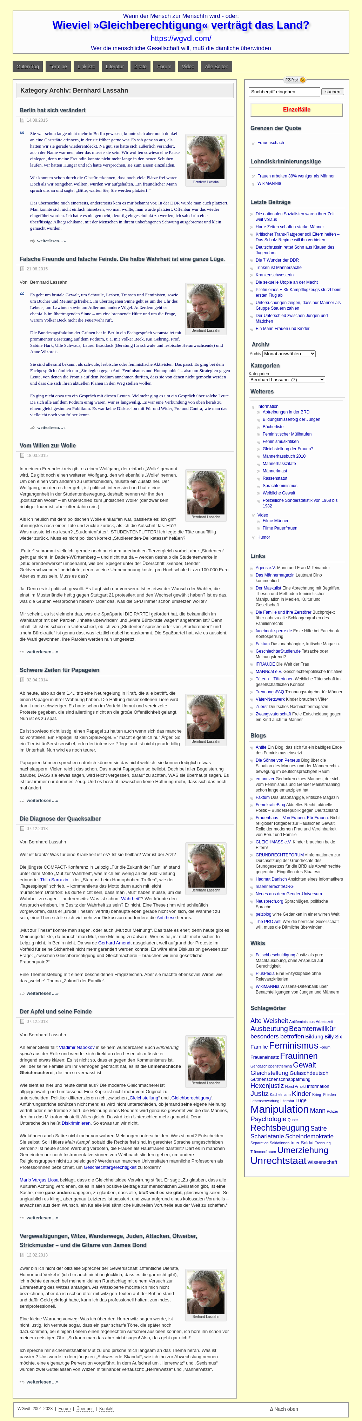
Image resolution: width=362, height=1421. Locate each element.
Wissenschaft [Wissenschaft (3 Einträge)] (322, 1162)
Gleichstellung (143, 1097)
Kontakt (106, 1408)
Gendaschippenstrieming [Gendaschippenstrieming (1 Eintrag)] (271, 1066)
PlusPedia (265, 973)
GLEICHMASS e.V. (273, 842)
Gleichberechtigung (191, 1097)
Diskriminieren (76, 1123)
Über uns (85, 1408)
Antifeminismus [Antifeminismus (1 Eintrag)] (302, 1021)
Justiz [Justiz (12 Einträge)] (259, 1093)
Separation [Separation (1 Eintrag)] (259, 1143)
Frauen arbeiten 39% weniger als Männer (296, 176)
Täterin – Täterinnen (275, 678)
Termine (58, 66)
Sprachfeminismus (280, 485)
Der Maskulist (268, 588)
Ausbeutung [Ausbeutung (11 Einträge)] (269, 1028)
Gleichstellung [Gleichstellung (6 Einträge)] (269, 1072)
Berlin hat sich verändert (53, 110)
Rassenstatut (275, 478)
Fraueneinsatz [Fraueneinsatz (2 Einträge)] (264, 1057)
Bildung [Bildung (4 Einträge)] (314, 1036)
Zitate (140, 66)
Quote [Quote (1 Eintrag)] (293, 1120)
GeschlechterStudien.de (278, 651)
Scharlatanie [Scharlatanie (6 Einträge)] (267, 1136)
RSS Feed (295, 79)
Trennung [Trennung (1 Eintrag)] (322, 1143)
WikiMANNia (269, 183)
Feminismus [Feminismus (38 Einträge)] (294, 1045)
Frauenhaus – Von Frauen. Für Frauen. (292, 817)
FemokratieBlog (270, 804)
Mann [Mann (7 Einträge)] (318, 1110)
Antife (261, 747)
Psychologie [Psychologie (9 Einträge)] (268, 1119)
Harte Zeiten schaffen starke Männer (290, 226)
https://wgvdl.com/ (181, 38)
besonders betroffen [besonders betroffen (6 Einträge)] (277, 1036)
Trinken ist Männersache (279, 267)
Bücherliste (273, 426)
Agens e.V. (266, 567)
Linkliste (86, 66)
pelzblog (264, 914)
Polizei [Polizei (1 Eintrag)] (332, 1111)
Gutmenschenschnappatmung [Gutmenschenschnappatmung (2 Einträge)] (280, 1079)
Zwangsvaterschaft (273, 714)
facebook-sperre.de (274, 630)
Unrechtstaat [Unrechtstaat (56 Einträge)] (278, 1160)
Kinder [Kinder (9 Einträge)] (301, 1093)
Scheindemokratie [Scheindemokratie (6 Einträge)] (309, 1136)
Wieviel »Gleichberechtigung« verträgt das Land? (181, 25)
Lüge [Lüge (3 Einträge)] (301, 1100)
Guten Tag (27, 66)
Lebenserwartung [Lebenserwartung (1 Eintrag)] (264, 1101)
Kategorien (259, 373)
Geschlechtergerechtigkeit (110, 1167)
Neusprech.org (269, 901)
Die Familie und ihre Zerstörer (283, 612)
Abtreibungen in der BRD (286, 412)
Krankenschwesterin (275, 274)
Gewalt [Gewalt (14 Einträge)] (304, 1065)
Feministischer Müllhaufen (287, 434)
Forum (164, 66)
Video (188, 66)
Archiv (255, 353)
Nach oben (286, 1409)
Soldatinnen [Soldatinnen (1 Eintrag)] (279, 1143)
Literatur (115, 66)
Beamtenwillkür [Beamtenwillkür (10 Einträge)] (312, 1028)
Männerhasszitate (279, 463)
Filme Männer (275, 520)
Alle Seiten (216, 66)
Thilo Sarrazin (54, 879)
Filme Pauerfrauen (280, 528)
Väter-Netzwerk (270, 699)
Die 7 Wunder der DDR (277, 260)
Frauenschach (270, 142)
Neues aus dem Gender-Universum (289, 893)
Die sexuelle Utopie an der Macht (287, 282)
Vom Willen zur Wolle (48, 446)
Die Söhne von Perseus (278, 760)
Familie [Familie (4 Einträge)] (259, 1047)
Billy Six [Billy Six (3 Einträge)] (333, 1036)
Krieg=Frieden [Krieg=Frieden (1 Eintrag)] (324, 1094)
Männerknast (275, 471)
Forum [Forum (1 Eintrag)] (325, 1047)
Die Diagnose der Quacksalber (60, 819)
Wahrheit (130, 898)
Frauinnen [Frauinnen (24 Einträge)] (299, 1055)
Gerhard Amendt (115, 942)
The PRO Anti (268, 921)
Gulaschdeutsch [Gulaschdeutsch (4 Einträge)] (309, 1073)
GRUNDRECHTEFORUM (280, 855)
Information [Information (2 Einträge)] (318, 1086)
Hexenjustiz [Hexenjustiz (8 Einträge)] (267, 1085)
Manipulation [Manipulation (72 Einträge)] (279, 1109)
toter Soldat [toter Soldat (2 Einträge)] (302, 1142)
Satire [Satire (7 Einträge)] (318, 1128)
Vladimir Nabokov (77, 1047)
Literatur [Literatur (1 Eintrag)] (287, 1101)
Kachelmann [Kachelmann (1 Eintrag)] (280, 1094)
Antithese (166, 917)
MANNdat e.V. (269, 671)
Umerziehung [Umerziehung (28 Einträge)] (302, 1150)
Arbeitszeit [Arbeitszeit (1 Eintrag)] (324, 1021)
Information (268, 406)
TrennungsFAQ (270, 691)
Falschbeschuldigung (275, 954)
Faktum (263, 643)
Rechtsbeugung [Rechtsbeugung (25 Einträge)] (279, 1127)
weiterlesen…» (51, 240)
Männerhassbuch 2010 (284, 456)
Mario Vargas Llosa (39, 1180)
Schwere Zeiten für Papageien (60, 670)
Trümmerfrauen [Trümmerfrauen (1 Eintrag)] (263, 1152)
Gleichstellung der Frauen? (288, 448)
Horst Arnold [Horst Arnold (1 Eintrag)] (295, 1086)
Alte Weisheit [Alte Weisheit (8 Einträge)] (269, 1020)
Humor (263, 537)
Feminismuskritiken (281, 441)
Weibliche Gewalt (279, 493)
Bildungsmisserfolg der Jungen (291, 419)
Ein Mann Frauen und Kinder (282, 328)
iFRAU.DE (265, 664)
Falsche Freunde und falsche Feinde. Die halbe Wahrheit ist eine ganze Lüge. (122, 259)
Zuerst (262, 706)
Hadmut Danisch (271, 879)
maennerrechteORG (275, 886)
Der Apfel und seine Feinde (56, 1012)
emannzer (265, 778)
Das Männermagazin (275, 575)
